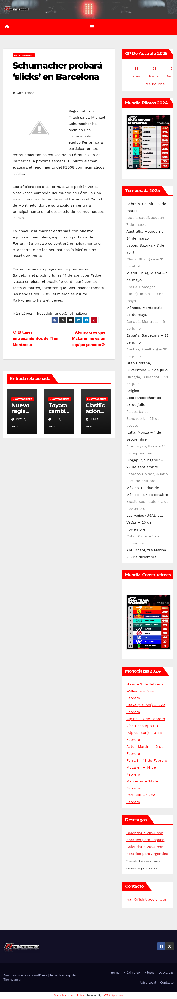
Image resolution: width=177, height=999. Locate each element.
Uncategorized (24, 55)
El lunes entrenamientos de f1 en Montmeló (35, 338)
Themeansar (12, 979)
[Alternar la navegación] (92, 27)
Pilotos (149, 972)
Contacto (167, 982)
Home (115, 972)
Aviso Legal (148, 982)
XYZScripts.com (113, 995)
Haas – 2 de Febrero (144, 684)
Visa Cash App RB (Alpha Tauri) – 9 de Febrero (144, 733)
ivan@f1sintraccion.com (147, 899)
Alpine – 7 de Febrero (145, 719)
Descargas (166, 972)
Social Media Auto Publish (70, 995)
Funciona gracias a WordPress (25, 975)
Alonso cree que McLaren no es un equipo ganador (88, 338)
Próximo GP (132, 972)
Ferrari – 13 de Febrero (146, 760)
